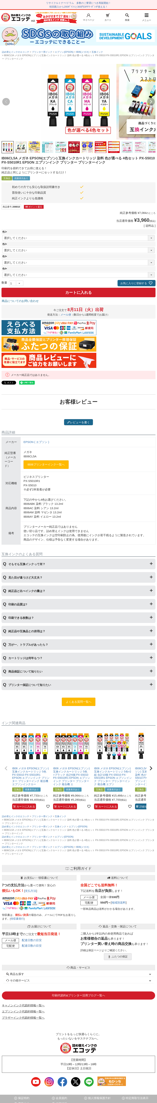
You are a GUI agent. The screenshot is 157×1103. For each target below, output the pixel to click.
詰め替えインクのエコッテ (15, 52)
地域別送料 (118, 902)
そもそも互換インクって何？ (26, 564)
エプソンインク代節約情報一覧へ (23, 1011)
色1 (5, 231)
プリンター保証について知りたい (29, 684)
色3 (5, 256)
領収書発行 (17, 918)
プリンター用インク (42, 52)
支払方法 (30, 890)
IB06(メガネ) (82, 52)
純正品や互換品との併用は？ (26, 631)
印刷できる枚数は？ (21, 617)
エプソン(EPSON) (64, 52)
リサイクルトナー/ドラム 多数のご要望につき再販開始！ (78, 3)
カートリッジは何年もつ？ (25, 658)
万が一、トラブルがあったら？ (28, 644)
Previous (6, 101)
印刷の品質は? (17, 604)
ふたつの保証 (118, 956)
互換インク (97, 52)
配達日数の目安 (32, 940)
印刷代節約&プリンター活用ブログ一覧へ (78, 995)
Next (151, 101)
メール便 (65, 314)
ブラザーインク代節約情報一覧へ (23, 1017)
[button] (6, 768)
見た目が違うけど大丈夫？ (25, 577)
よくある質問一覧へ (78, 701)
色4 (5, 268)
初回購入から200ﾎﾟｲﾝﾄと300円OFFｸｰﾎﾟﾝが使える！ (78, 6)
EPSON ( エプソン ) (36, 442)
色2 (5, 244)
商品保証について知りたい (25, 671)
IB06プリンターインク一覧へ (46, 464)
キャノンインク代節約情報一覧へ (23, 1005)
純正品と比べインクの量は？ (26, 591)
